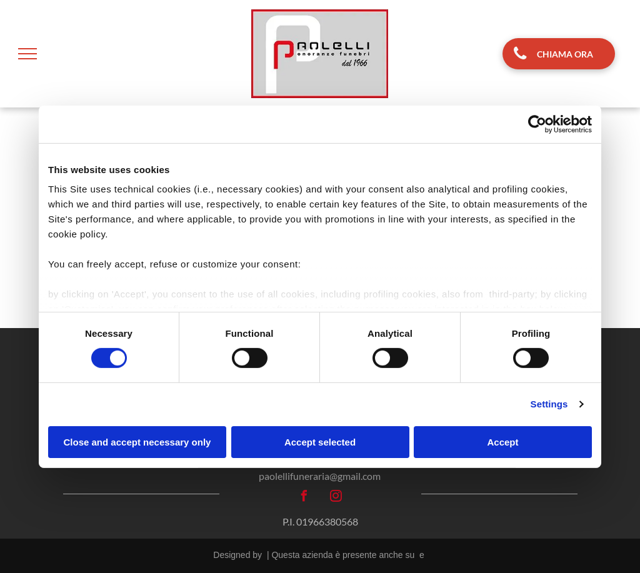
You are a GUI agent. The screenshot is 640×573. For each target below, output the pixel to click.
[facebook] (304, 497)
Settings (549, 404)
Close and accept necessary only (137, 442)
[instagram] (336, 497)
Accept (502, 442)
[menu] (27, 53)
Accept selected (320, 442)
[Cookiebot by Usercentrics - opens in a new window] (537, 123)
